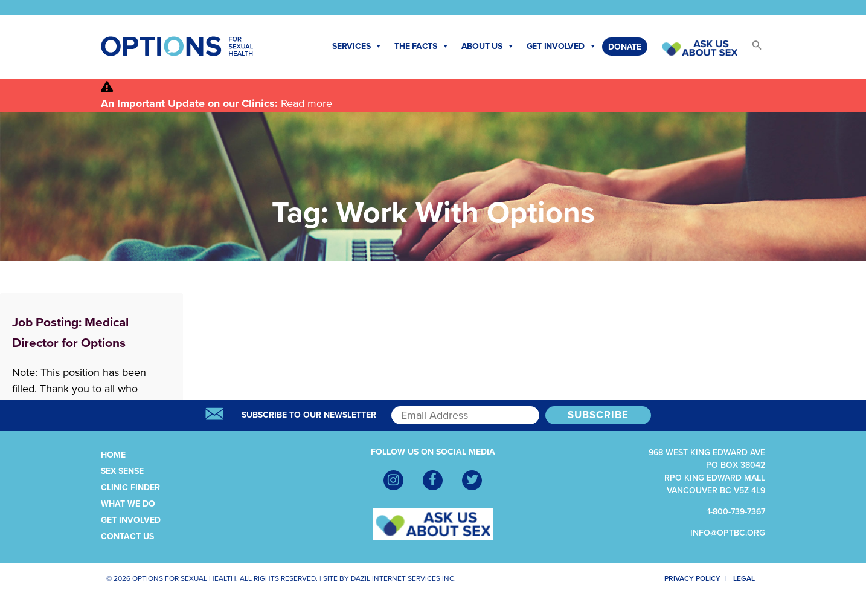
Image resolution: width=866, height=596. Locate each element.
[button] (751, 48)
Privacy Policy (686, 578)
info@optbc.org (727, 533)
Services (357, 46)
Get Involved (562, 46)
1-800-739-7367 (736, 512)
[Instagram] (393, 480)
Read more (306, 103)
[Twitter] (472, 480)
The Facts (421, 46)
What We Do (128, 504)
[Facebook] (433, 480)
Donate (624, 47)
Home (113, 455)
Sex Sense (122, 471)
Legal (749, 578)
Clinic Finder (130, 487)
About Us (488, 46)
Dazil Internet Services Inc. (403, 578)
